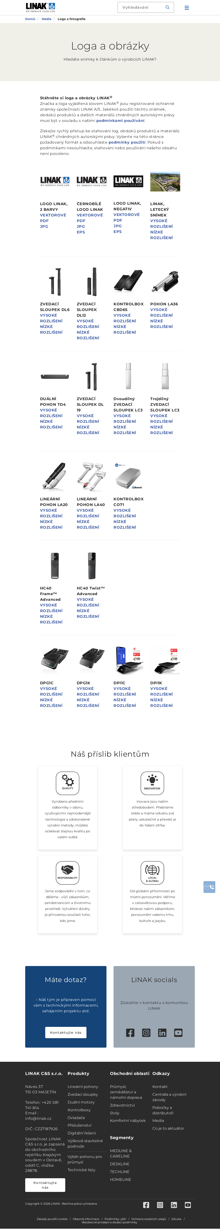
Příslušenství (79, 1128)
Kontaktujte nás (66, 1036)
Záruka (176, 1222)
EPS (81, 232)
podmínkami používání (120, 120)
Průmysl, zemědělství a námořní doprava (126, 1095)
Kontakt (160, 1090)
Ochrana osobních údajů (148, 1222)
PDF (44, 221)
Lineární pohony (83, 1090)
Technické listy (81, 1173)
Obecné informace (86, 1222)
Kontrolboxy (79, 1113)
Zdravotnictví (122, 1108)
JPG (44, 226)
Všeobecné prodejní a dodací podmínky (109, 1225)
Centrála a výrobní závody (169, 1100)
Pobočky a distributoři (162, 1113)
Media (158, 1124)
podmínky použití (127, 142)
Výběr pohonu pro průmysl (85, 1162)
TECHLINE (120, 1175)
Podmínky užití (115, 1222)
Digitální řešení (82, 1136)
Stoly (114, 1116)
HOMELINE (120, 1182)
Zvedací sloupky (83, 1097)
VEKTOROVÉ (53, 215)
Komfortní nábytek (128, 1124)
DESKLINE (120, 1167)
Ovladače (76, 1121)
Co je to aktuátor (168, 1131)
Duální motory (81, 1105)
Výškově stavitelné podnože (85, 1147)
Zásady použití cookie (52, 1222)
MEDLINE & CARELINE (121, 1157)
